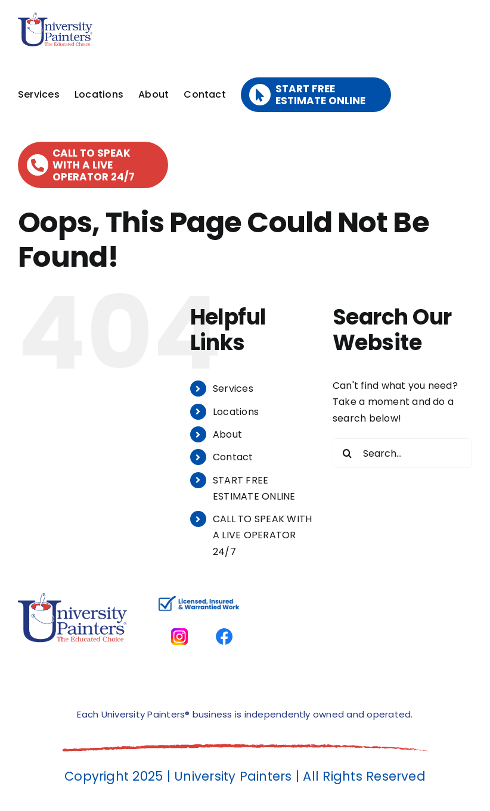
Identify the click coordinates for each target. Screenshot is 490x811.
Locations (236, 412)
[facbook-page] (224, 620)
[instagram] (179, 620)
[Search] (347, 453)
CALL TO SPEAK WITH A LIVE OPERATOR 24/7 (262, 535)
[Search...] (402, 453)
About (227, 434)
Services (233, 388)
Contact (233, 457)
